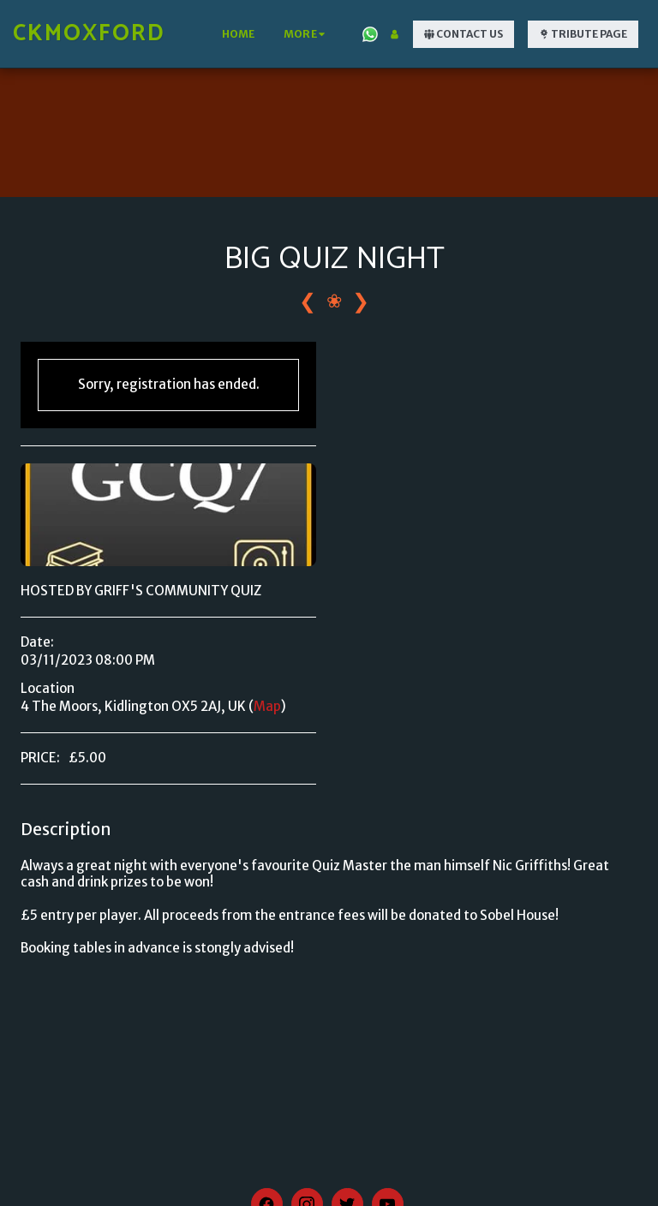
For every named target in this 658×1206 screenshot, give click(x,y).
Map (267, 706)
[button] (370, 34)
